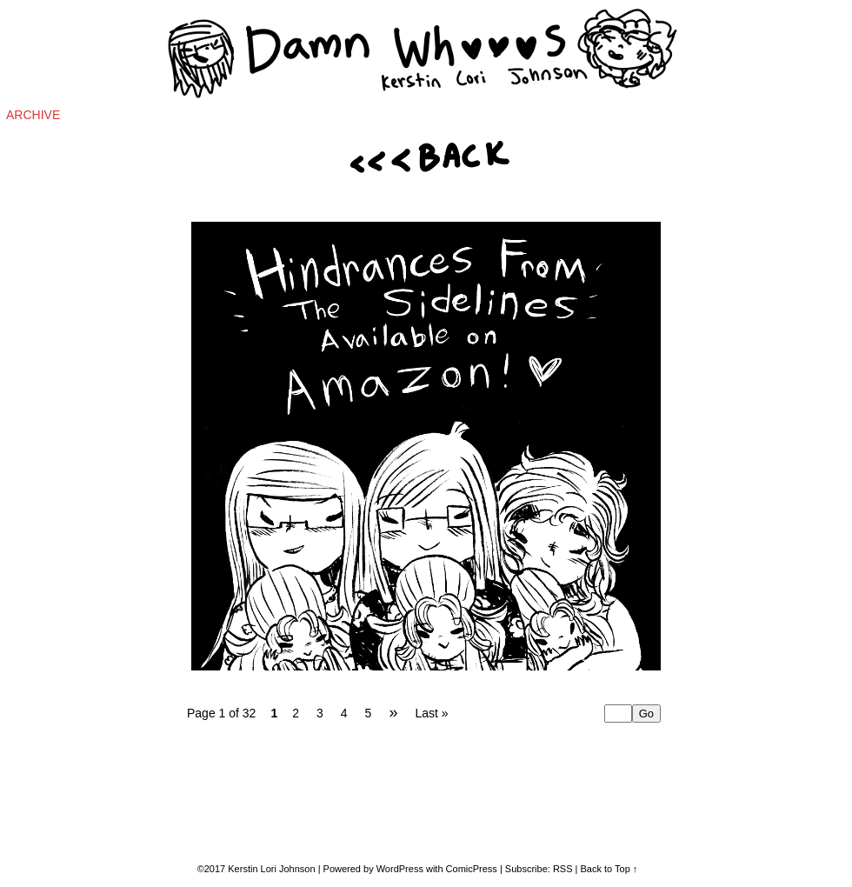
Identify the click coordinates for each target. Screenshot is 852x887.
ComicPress (471, 869)
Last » (431, 713)
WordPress (399, 869)
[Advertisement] (760, 418)
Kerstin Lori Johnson (271, 869)
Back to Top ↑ (609, 869)
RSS (563, 869)
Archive (33, 115)
